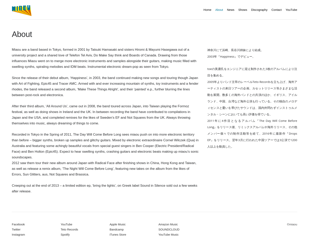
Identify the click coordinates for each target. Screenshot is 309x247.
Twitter (16, 229)
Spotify (65, 234)
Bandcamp (117, 229)
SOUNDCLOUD (169, 229)
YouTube (66, 224)
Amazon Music (168, 224)
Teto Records (69, 229)
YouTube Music (168, 234)
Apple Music (118, 224)
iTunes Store (118, 234)
